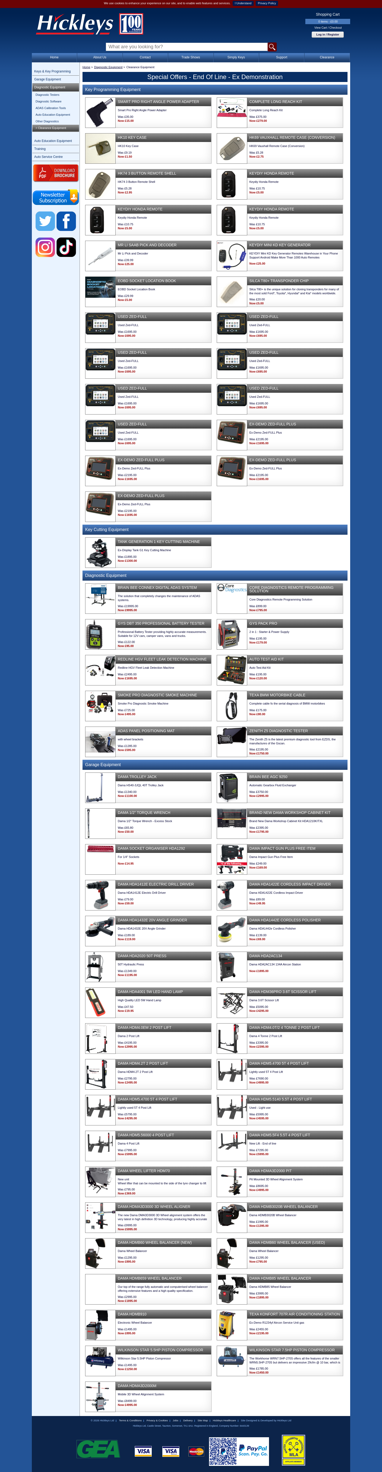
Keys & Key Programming (52, 71)
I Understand (243, 3)
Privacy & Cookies (157, 1420)
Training (40, 149)
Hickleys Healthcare (224, 1420)
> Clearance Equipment (51, 127)
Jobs (175, 1420)
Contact (145, 57)
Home (54, 57)
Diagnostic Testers (47, 94)
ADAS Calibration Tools (51, 108)
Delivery (188, 1420)
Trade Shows (190, 57)
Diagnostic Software (49, 101)
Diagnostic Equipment (49, 87)
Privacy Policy (267, 3)
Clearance (327, 57)
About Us (99, 57)
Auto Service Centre (48, 157)
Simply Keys (236, 57)
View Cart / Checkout (328, 27)
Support (281, 57)
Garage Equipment (47, 79)
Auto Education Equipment (53, 114)
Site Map (203, 1420)
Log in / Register (327, 34)
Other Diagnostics (47, 121)
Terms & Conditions (130, 1420)
